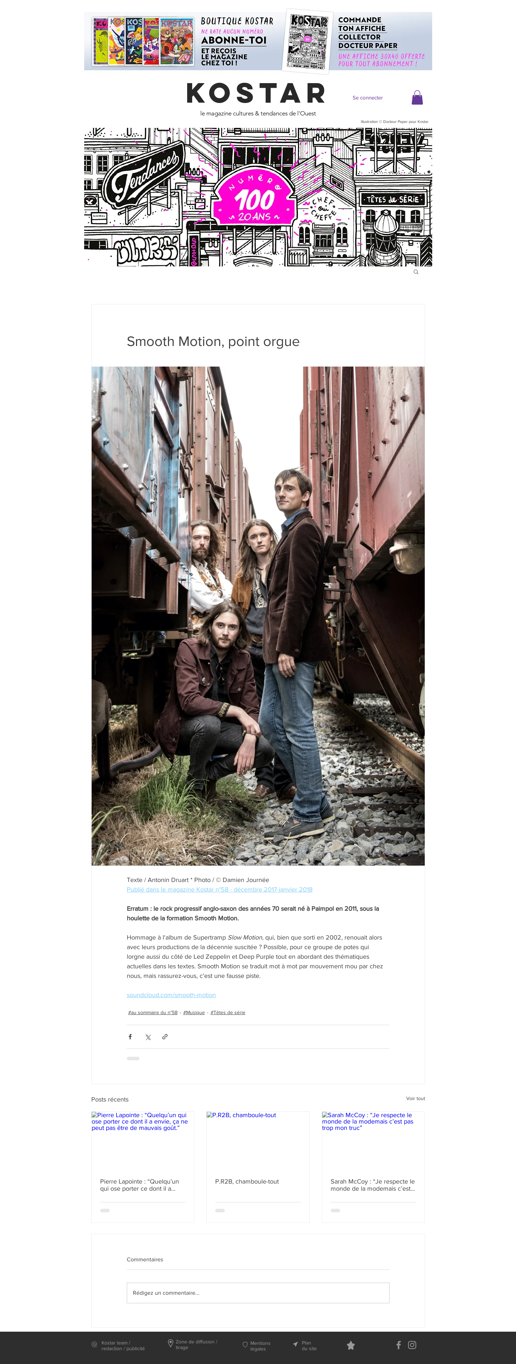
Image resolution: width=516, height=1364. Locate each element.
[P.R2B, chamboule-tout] (258, 1140)
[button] (417, 97)
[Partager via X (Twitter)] (147, 1036)
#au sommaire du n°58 (153, 1012)
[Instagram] (412, 1345)
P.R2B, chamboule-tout (247, 1181)
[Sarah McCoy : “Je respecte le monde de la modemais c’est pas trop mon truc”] (373, 1140)
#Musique (194, 1012)
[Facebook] (398, 1345)
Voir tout (415, 1098)
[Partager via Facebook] (130, 1036)
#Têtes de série (228, 1012)
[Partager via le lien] (165, 1036)
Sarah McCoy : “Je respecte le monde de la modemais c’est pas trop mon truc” (373, 1185)
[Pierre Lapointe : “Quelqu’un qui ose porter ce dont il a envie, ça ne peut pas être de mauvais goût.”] (143, 1140)
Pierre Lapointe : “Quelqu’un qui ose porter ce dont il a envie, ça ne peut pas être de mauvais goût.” (140, 1185)
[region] (258, 197)
